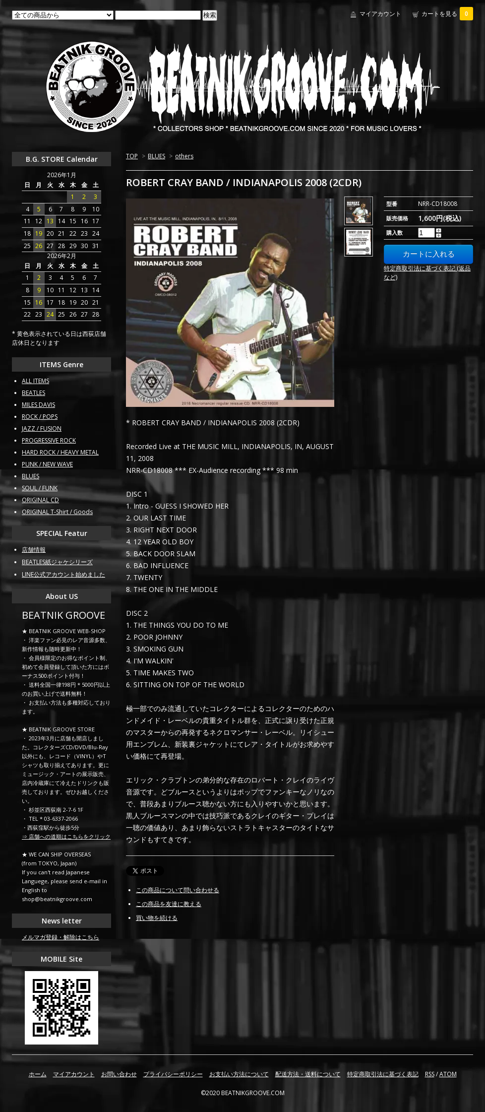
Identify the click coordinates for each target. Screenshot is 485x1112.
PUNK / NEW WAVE (47, 464)
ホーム (38, 1074)
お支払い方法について (239, 1074)
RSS (429, 1074)
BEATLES (33, 393)
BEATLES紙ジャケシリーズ (57, 562)
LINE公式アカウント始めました (63, 574)
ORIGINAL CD (40, 500)
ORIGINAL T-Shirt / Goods (57, 512)
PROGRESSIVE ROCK (49, 440)
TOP (132, 156)
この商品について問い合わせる (177, 890)
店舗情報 (34, 549)
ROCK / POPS (40, 416)
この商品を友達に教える (168, 904)
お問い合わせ (119, 1074)
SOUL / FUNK (40, 488)
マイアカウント (380, 13)
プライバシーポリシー (173, 1074)
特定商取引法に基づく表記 (383, 1074)
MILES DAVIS (38, 404)
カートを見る (447, 13)
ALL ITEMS (35, 381)
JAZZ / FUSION (41, 428)
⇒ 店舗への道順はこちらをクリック (66, 836)
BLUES (156, 156)
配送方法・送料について (308, 1074)
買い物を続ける (157, 918)
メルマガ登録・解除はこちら (60, 937)
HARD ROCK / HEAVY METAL (60, 452)
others (184, 156)
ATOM (448, 1074)
